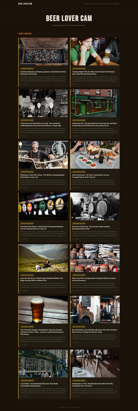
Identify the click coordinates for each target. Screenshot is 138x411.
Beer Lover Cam (25, 3)
